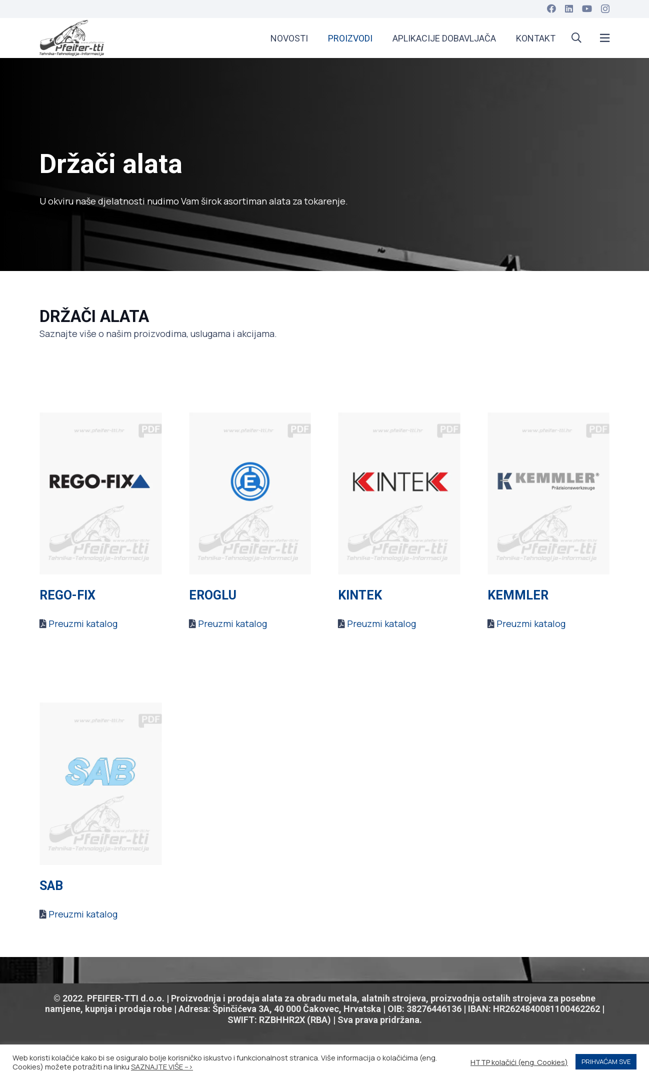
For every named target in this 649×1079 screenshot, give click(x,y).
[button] (577, 38)
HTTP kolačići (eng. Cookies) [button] (519, 1062)
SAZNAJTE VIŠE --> (162, 1066)
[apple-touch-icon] (72, 38)
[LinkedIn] (569, 8)
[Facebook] (551, 8)
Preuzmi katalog (83, 624)
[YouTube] (587, 8)
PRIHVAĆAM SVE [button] (606, 1061)
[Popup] (605, 38)
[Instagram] (605, 9)
